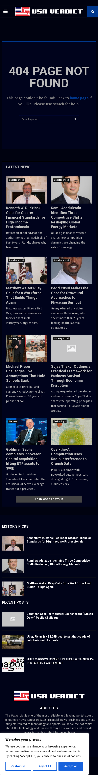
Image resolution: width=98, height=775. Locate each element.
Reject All (45, 766)
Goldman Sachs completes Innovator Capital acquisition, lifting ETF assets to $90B (23, 458)
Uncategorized (16, 180)
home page (79, 98)
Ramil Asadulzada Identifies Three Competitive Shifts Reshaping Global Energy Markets (66, 217)
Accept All (70, 766)
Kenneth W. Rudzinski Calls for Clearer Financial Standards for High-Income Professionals (25, 217)
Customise (18, 766)
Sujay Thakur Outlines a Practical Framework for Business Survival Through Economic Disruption (71, 375)
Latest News (18, 167)
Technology (60, 421)
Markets (13, 421)
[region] (44, 754)
